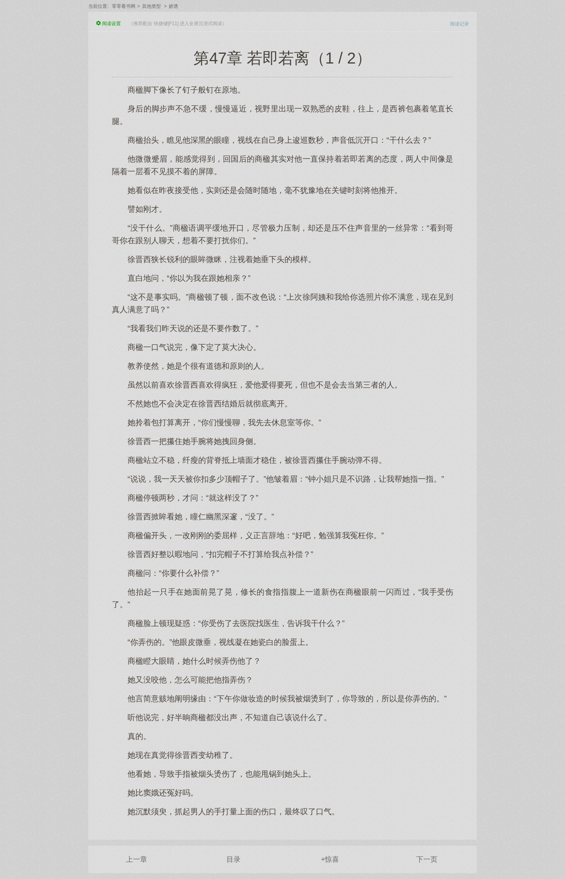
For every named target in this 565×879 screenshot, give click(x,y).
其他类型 (151, 6)
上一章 (136, 859)
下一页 (426, 859)
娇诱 (173, 6)
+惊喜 (330, 859)
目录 (233, 859)
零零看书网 (123, 6)
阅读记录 (459, 24)
